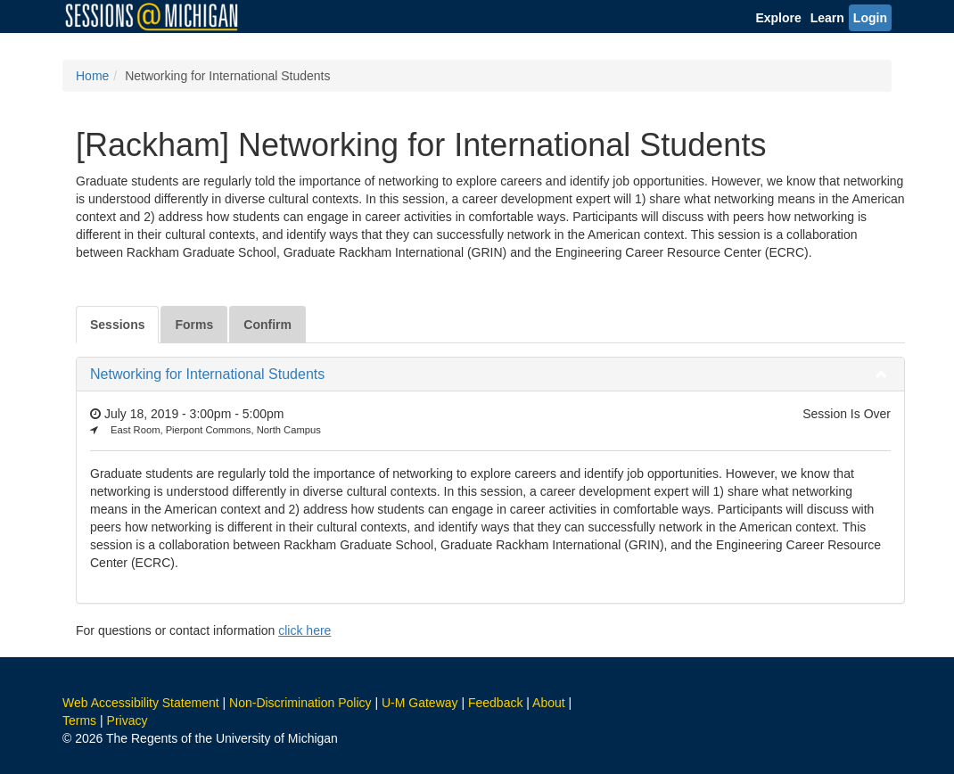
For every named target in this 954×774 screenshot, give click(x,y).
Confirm (267, 324)
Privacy (127, 720)
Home (92, 76)
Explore (778, 18)
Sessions (117, 324)
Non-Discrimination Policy (300, 703)
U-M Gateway (420, 703)
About (548, 703)
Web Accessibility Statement (140, 703)
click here (304, 630)
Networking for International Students (207, 374)
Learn (827, 18)
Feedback (495, 703)
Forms (194, 324)
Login (870, 18)
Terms (79, 720)
